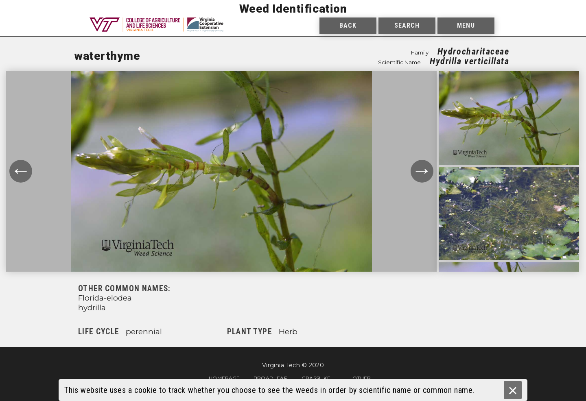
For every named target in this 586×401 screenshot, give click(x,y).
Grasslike (316, 378)
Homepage (224, 378)
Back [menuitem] (347, 25)
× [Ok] (512, 390)
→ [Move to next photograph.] (422, 171)
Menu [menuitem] (465, 25)
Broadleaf (270, 378)
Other (361, 378)
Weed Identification (293, 8)
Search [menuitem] (407, 25)
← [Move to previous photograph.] (21, 171)
